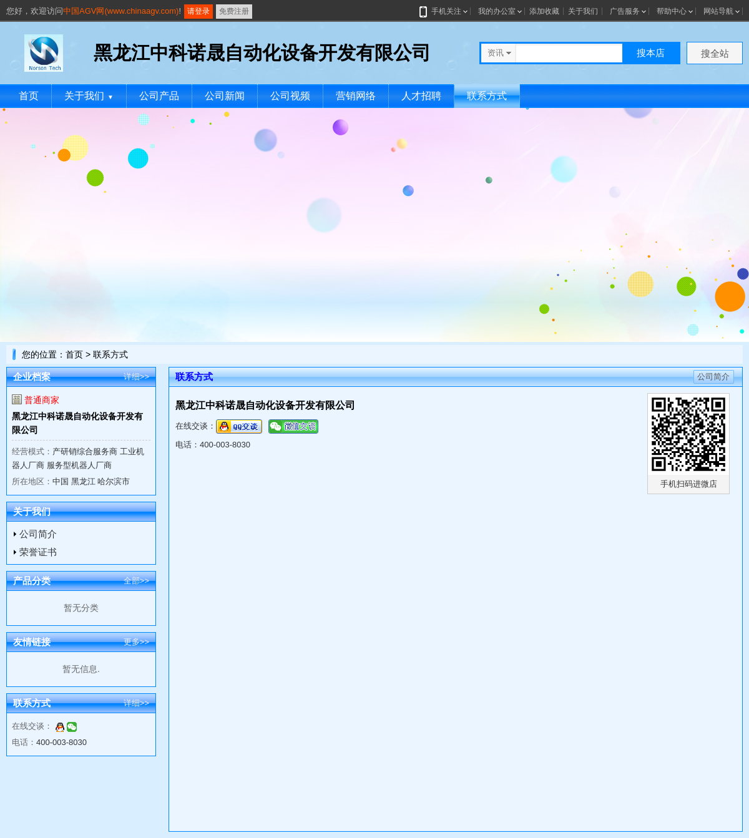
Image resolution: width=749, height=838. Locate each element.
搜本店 (651, 52)
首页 (29, 95)
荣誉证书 (38, 552)
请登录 (198, 11)
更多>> (136, 641)
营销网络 (356, 95)
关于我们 (583, 11)
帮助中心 (672, 11)
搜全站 (715, 53)
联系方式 (487, 95)
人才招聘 (421, 95)
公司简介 (38, 534)
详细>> (136, 376)
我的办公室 (497, 11)
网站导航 (718, 11)
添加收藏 (544, 11)
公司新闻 (225, 95)
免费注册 (234, 11)
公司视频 (290, 95)
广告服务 (625, 11)
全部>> (136, 580)
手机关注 (444, 11)
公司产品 (159, 95)
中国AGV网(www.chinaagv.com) (121, 11)
